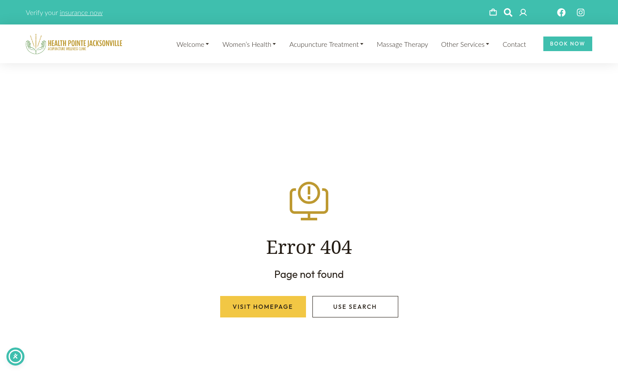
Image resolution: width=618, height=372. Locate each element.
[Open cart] (493, 12)
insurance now (81, 12)
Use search (355, 307)
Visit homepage (263, 307)
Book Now (567, 43)
